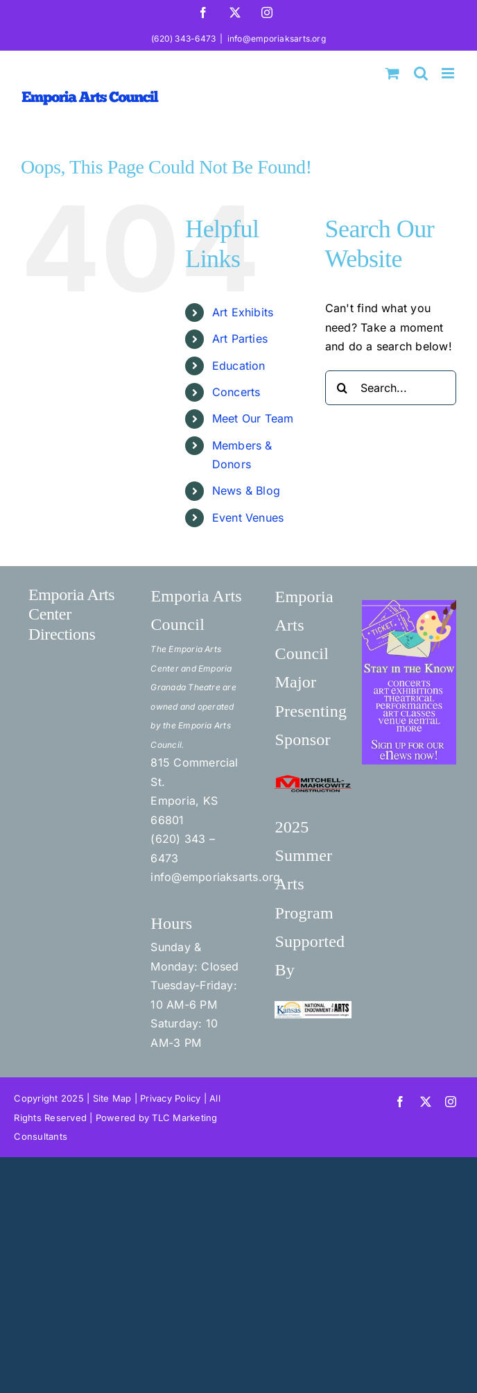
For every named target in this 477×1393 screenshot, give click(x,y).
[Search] (342, 387)
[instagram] (450, 1101)
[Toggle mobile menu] (449, 73)
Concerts (236, 392)
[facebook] (400, 1101)
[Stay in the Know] (409, 606)
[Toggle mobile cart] (392, 73)
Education (239, 366)
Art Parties (240, 338)
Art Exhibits (243, 312)
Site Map (112, 1098)
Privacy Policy (170, 1098)
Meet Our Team (253, 418)
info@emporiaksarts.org (276, 38)
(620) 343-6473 (183, 38)
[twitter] (425, 1101)
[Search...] (390, 387)
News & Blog (246, 490)
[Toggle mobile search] (421, 73)
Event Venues (248, 517)
